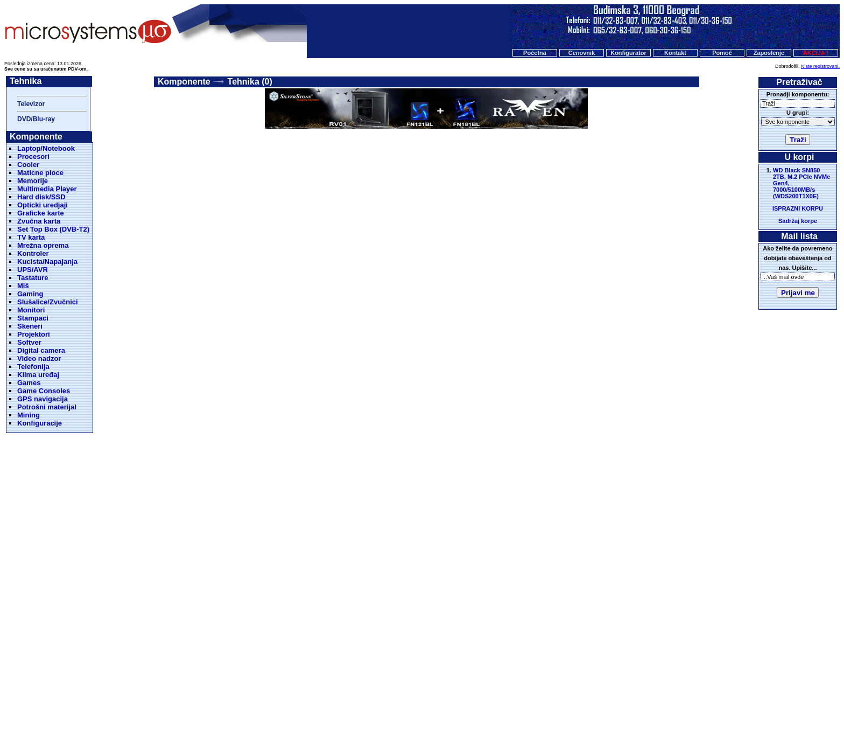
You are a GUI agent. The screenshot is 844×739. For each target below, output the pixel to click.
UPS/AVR (32, 270)
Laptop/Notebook (46, 148)
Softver (29, 342)
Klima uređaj (38, 375)
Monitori (31, 310)
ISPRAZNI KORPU (797, 208)
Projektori (33, 334)
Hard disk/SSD (41, 197)
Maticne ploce (40, 173)
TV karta (31, 237)
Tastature (32, 278)
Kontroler (33, 253)
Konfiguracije (39, 423)
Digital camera (41, 350)
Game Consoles (43, 391)
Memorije (32, 181)
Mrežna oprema (42, 245)
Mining (28, 415)
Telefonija (33, 366)
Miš (23, 286)
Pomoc (476, 684)
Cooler (28, 165)
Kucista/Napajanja (47, 261)
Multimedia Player (47, 189)
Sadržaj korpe (797, 221)
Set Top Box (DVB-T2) (53, 229)
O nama (506, 684)
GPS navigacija (42, 399)
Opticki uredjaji (42, 205)
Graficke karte (40, 213)
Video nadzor (39, 358)
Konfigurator (628, 53)
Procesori (33, 156)
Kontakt (675, 53)
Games (28, 383)
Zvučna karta (38, 221)
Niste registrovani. (820, 66)
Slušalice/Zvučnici (47, 302)
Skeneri (30, 326)
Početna (534, 53)
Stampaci (32, 318)
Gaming (30, 294)
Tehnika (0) (250, 81)
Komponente (184, 81)
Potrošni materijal (46, 407)
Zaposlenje (769, 53)
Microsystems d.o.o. (431, 704)
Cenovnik (581, 53)
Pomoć (722, 53)
